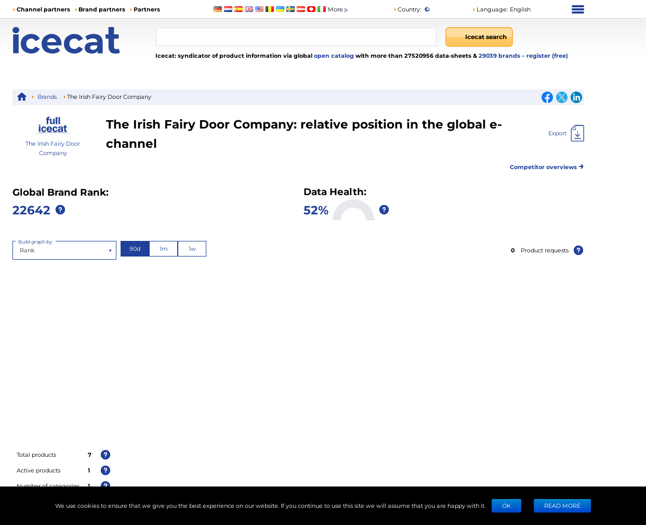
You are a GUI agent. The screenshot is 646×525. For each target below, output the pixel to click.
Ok (506, 505)
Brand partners (101, 9)
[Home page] (83, 40)
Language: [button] (490, 9)
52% (316, 209)
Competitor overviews (547, 165)
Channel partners (43, 9)
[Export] (566, 133)
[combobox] (296, 37)
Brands (47, 96)
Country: (407, 9)
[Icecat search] (479, 37)
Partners (147, 9)
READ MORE (562, 505)
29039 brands (500, 55)
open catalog (333, 55)
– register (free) (545, 55)
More (338, 9)
